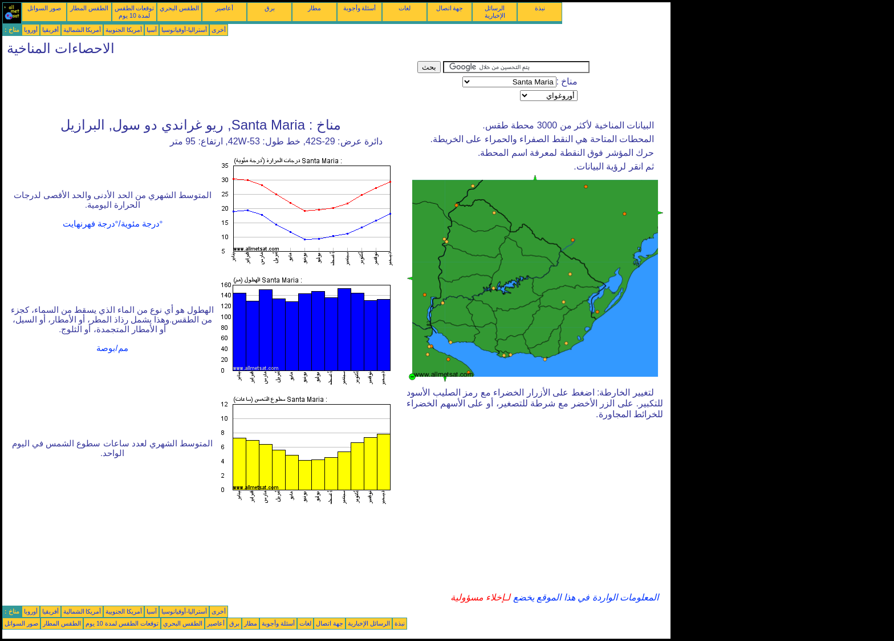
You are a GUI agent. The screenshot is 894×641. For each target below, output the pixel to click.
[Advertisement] (209, 86)
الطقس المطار (89, 8)
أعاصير (224, 8)
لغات (405, 8)
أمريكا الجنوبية (123, 29)
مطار (314, 8)
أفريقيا (50, 29)
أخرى (219, 29)
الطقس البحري (179, 8)
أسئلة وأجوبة (359, 8)
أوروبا (31, 29)
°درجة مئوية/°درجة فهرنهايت (113, 223)
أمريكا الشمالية (82, 29)
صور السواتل (44, 8)
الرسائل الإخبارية (495, 12)
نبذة (540, 8)
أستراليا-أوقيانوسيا (184, 29)
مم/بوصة (112, 348)
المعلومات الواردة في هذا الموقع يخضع (584, 597)
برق (270, 8)
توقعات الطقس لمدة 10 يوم (135, 12)
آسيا (152, 29)
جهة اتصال (450, 8)
